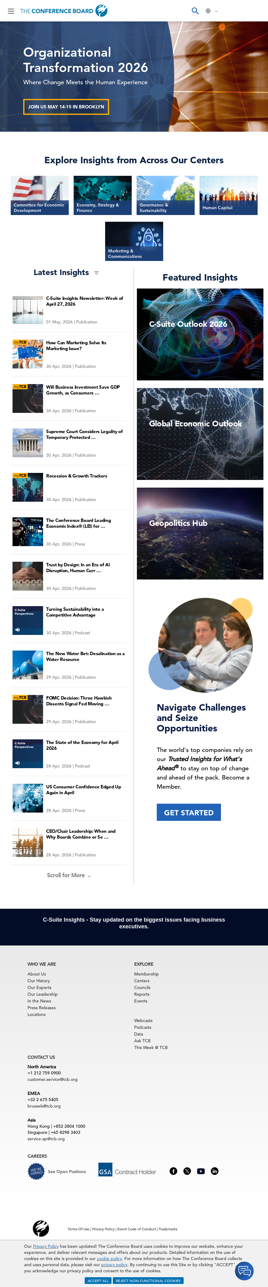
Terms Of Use (79, 1228)
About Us (37, 974)
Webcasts (143, 1020)
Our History (39, 980)
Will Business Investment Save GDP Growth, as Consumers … (83, 390)
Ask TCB (142, 1041)
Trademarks (168, 1228)
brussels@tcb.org (44, 1106)
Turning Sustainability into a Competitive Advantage (75, 612)
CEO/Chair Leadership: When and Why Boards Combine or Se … (81, 834)
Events (140, 1001)
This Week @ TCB (151, 1047)
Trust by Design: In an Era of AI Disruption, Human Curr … (77, 567)
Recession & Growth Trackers (76, 476)
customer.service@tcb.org (53, 1079)
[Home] (64, 11)
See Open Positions (67, 1171)
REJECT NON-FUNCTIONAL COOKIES (148, 1280)
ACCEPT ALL (98, 1280)
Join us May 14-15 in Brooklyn (66, 107)
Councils (142, 987)
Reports (141, 994)
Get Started (189, 812)
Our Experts (39, 987)
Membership (146, 974)
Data (138, 1034)
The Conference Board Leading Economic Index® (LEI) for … (78, 523)
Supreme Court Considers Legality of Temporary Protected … (84, 434)
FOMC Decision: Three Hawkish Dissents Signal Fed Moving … (79, 701)
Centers (141, 980)
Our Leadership (43, 994)
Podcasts (142, 1027)
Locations (37, 1014)
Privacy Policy (46, 1246)
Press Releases (42, 1007)
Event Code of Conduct (136, 1228)
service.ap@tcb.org (46, 1139)
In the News (39, 1001)
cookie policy (109, 1258)
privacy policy (114, 1264)
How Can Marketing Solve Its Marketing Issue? (76, 345)
